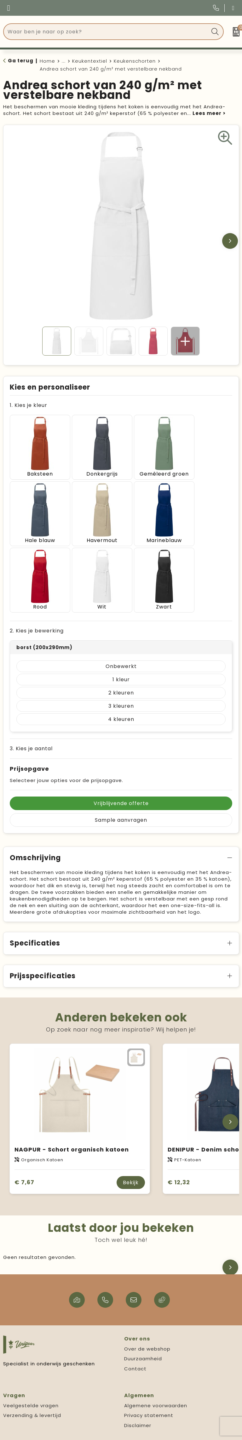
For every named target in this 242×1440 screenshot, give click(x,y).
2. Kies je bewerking (37, 611)
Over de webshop (147, 1329)
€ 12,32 (179, 1163)
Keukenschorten (135, 61)
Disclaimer (137, 1406)
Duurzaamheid (143, 1339)
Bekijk (131, 1163)
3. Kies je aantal (31, 729)
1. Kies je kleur (28, 405)
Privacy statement (148, 1396)
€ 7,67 (24, 1163)
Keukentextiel (89, 61)
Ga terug (20, 60)
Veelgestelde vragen (31, 1386)
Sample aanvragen (121, 800)
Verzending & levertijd (32, 1396)
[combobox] (106, 31)
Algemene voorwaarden (155, 1386)
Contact (135, 1349)
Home (47, 61)
